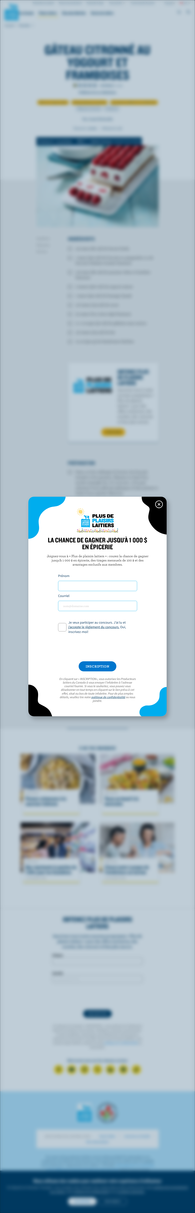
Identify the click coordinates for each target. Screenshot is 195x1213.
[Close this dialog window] (159, 504)
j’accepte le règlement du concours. (93, 627)
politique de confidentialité (108, 697)
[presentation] (97, 647)
